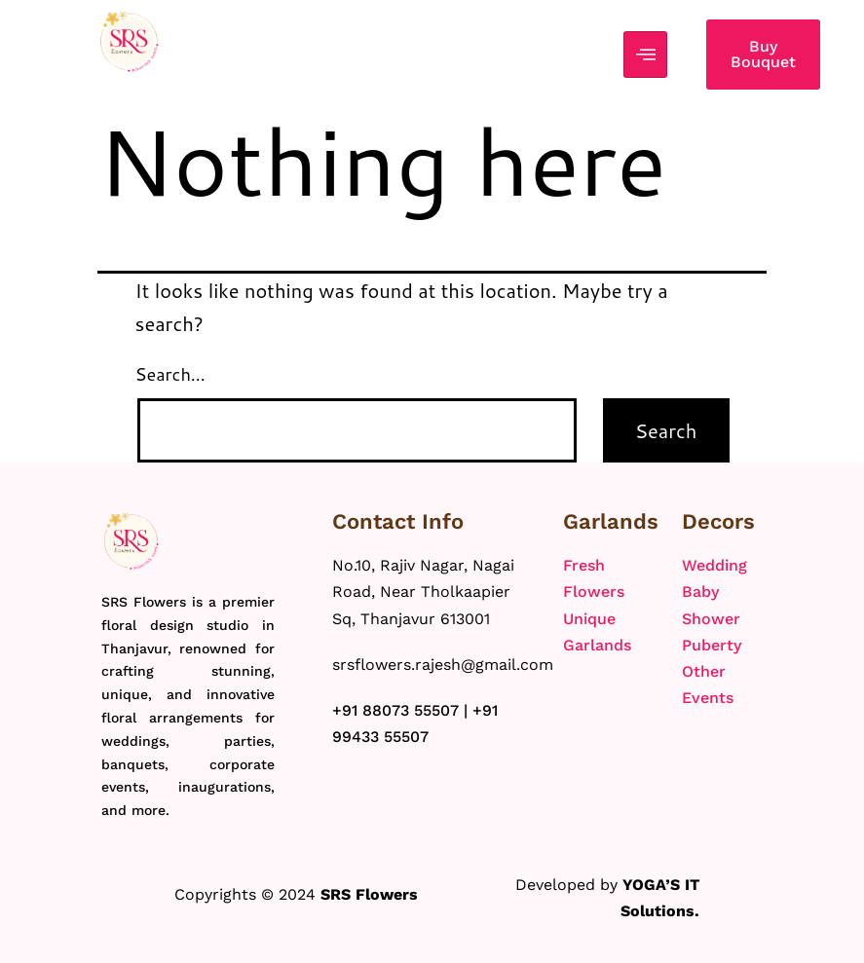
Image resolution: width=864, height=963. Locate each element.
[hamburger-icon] (645, 54)
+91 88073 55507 (395, 710)
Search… (170, 374)
